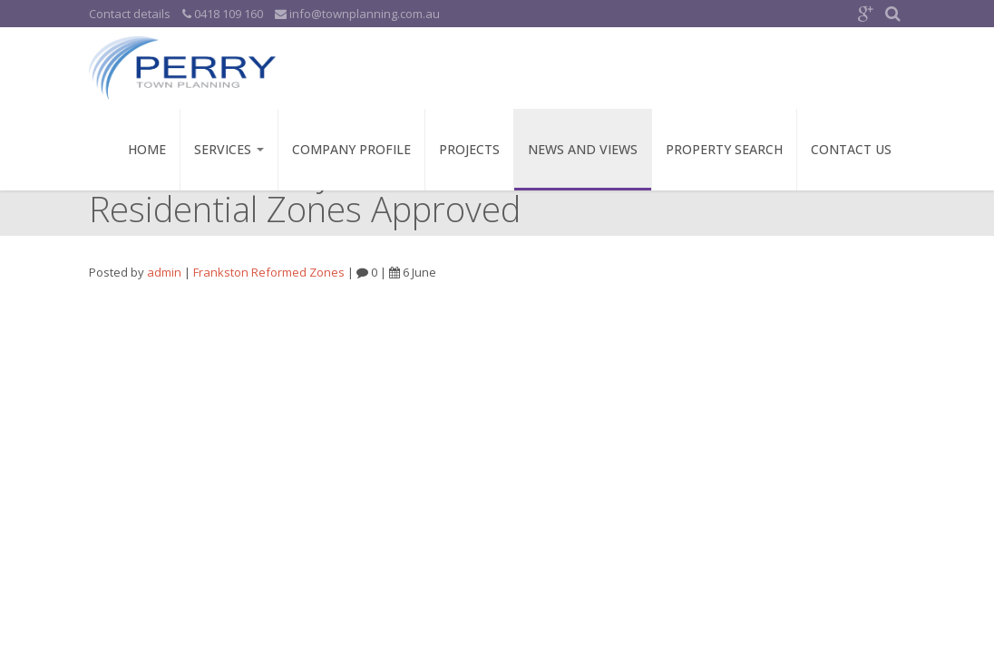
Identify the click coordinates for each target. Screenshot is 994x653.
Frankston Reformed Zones (269, 272)
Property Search (724, 149)
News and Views (583, 149)
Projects (469, 149)
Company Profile (351, 149)
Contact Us (851, 149)
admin (164, 272)
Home (147, 149)
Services (229, 149)
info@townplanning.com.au (357, 13)
